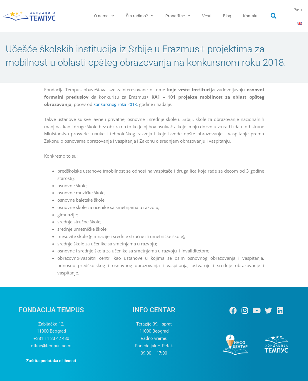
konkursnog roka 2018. (117, 104)
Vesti (206, 16)
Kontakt (250, 16)
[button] (273, 16)
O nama (104, 15)
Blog (227, 16)
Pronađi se (177, 15)
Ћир (298, 9)
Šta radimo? (140, 15)
